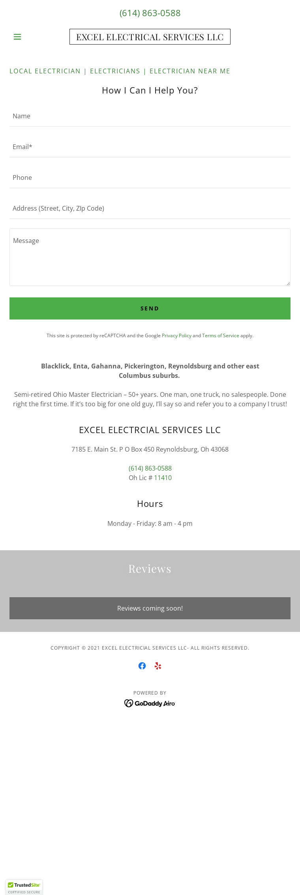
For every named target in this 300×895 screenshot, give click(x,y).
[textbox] (150, 116)
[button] (30, 37)
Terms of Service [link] (220, 335)
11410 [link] (163, 477)
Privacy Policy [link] (176, 335)
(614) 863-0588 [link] (150, 13)
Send (150, 308)
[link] (150, 37)
